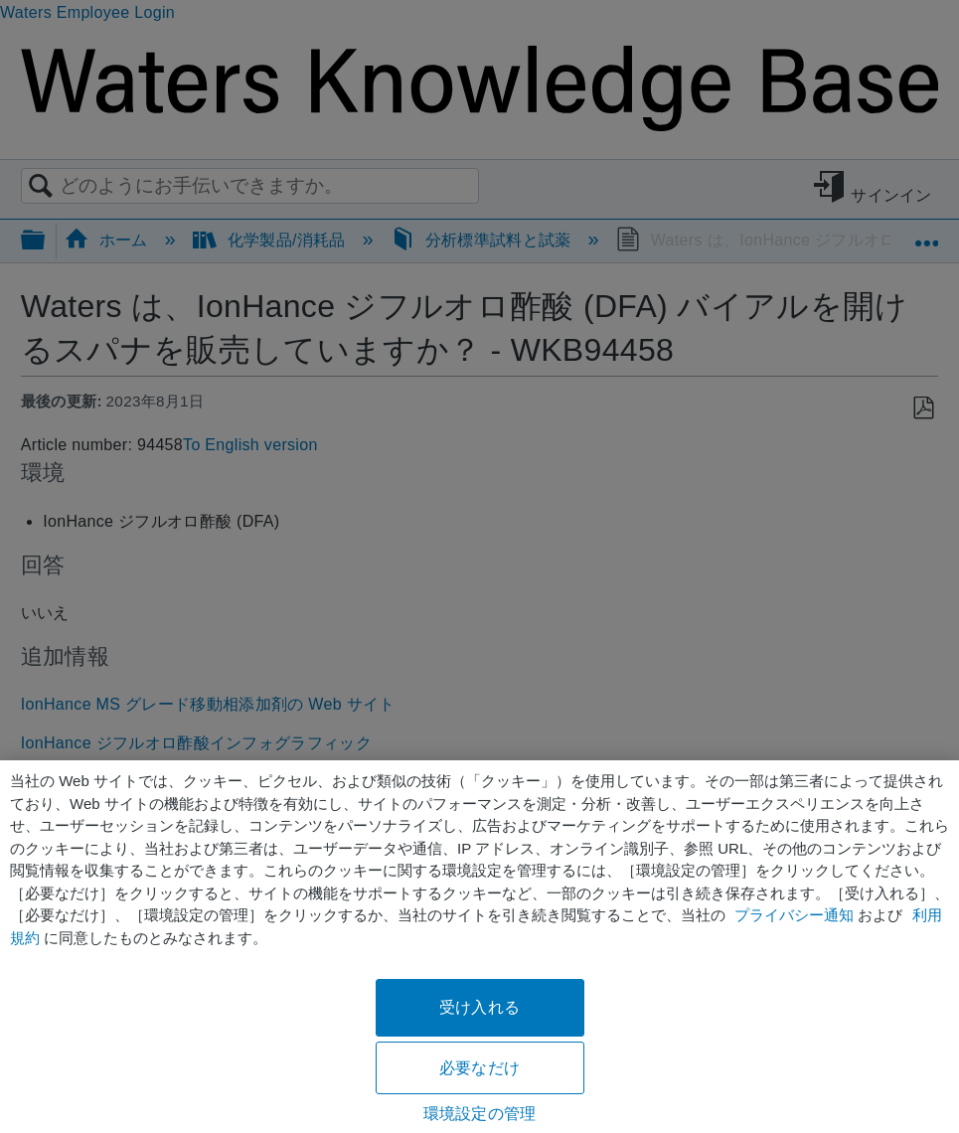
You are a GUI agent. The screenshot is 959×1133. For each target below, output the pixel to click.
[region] (479, 946)
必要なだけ (479, 1067)
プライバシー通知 (794, 914)
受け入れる (479, 1007)
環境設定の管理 (479, 1113)
